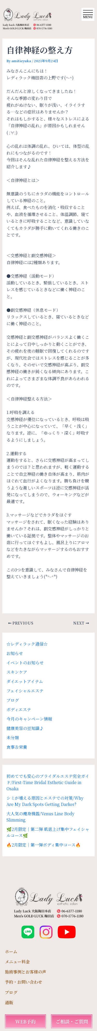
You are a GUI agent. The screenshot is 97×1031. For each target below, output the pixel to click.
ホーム (11, 951)
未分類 (12, 738)
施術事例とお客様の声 (25, 972)
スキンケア (16, 672)
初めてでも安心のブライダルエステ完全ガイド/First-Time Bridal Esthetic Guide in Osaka (47, 782)
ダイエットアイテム (24, 681)
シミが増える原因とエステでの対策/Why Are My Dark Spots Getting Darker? (45, 801)
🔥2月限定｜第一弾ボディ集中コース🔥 (43, 845)
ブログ (12, 700)
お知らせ (14, 653)
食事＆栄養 (16, 747)
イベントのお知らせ (25, 663)
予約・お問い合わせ (23, 982)
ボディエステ (18, 709)
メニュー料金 (17, 962)
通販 (9, 1002)
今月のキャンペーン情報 (29, 719)
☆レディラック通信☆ (27, 644)
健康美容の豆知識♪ (25, 728)
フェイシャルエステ (24, 691)
